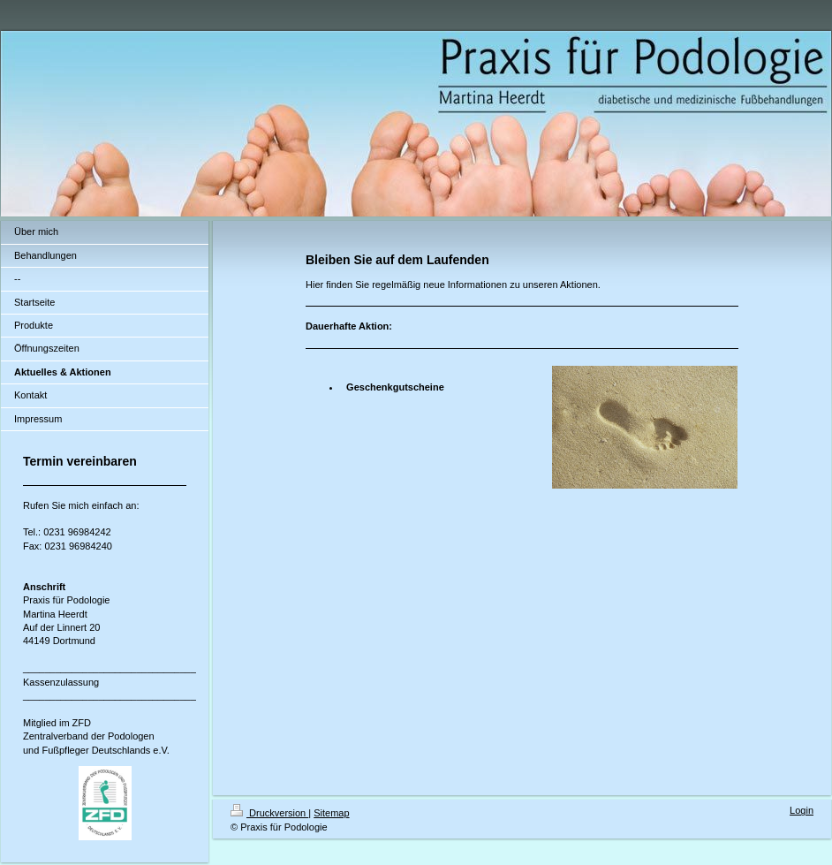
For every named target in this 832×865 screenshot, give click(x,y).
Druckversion (269, 813)
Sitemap (331, 813)
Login (801, 810)
